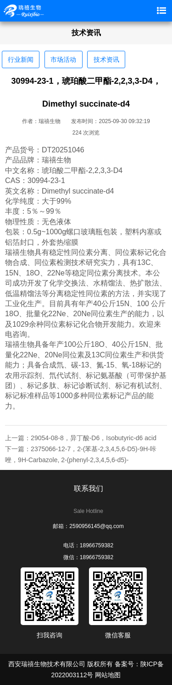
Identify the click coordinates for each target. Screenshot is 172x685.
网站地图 (108, 675)
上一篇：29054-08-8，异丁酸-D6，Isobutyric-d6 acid (80, 438)
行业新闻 (20, 59)
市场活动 (63, 59)
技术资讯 (106, 59)
